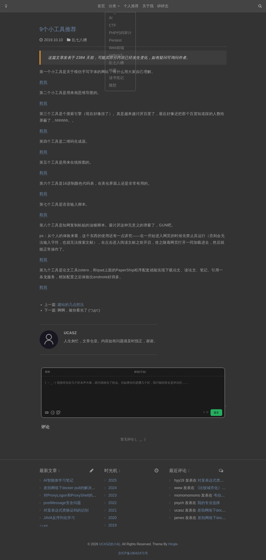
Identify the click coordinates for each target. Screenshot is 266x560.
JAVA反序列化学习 (59, 518)
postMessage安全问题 (62, 503)
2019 (112, 525)
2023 (112, 495)
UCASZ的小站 (109, 544)
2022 (112, 503)
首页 (101, 6)
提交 (216, 412)
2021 (112, 510)
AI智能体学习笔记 (58, 480)
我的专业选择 (208, 503)
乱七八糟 (79, 40)
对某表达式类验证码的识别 (66, 510)
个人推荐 (131, 6)
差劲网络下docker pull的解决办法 (71, 488)
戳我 (43, 82)
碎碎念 (163, 6)
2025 (112, 480)
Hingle (173, 544)
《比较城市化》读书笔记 (216, 488)
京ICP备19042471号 (133, 553)
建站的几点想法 (71, 305)
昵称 (47, 371)
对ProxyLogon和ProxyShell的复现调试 (76, 495)
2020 (112, 518)
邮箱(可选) (140, 371)
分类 (112, 6)
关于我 (148, 6)
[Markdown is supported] (46, 412)
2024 (112, 488)
